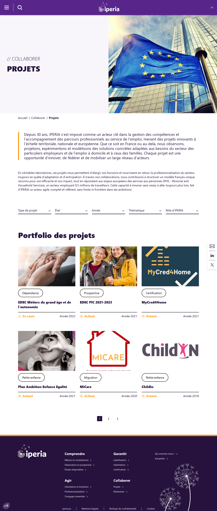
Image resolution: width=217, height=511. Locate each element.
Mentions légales (90, 508)
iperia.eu (66, 508)
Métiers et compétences (76, 459)
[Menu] (6, 7)
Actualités (160, 458)
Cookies (151, 508)
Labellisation (119, 459)
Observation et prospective (78, 464)
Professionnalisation (75, 491)
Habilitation (119, 464)
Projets (116, 486)
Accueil (22, 118)
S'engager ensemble (75, 496)
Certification (119, 469)
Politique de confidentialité (122, 508)
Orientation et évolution (76, 486)
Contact (212, 246)
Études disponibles (74, 469)
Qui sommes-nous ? (165, 453)
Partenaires (118, 491)
